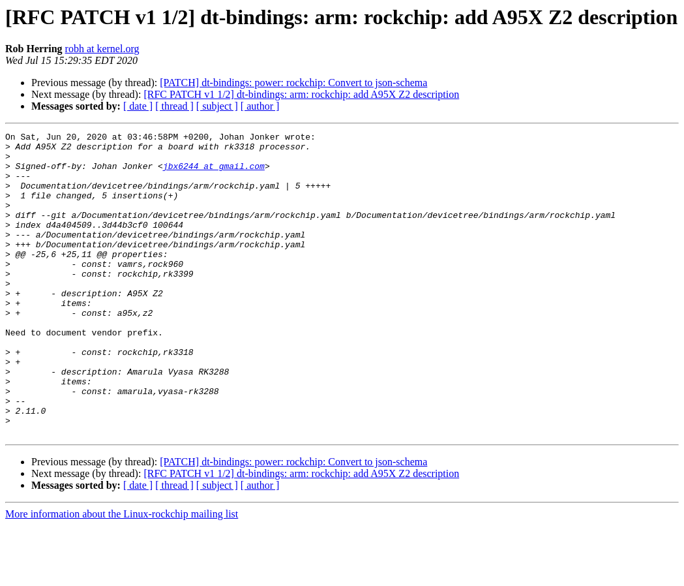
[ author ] (260, 106)
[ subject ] (217, 106)
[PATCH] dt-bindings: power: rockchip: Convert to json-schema (293, 82)
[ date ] (138, 106)
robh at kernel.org (102, 48)
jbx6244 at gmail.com (214, 173)
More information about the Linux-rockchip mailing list (121, 574)
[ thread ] (174, 106)
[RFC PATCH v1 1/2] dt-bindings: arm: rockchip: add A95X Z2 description (301, 94)
